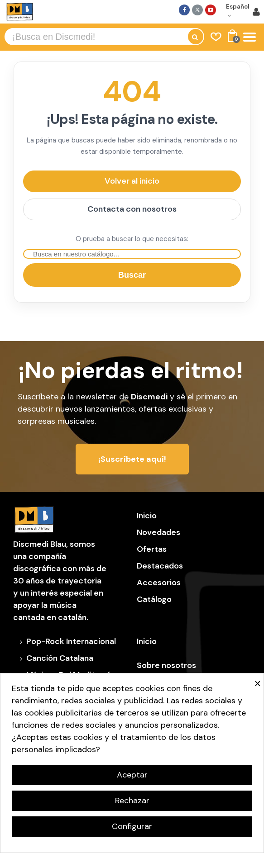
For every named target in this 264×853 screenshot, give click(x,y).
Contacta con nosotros (132, 209)
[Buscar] (132, 254)
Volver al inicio (132, 180)
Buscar (132, 275)
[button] (132, 459)
